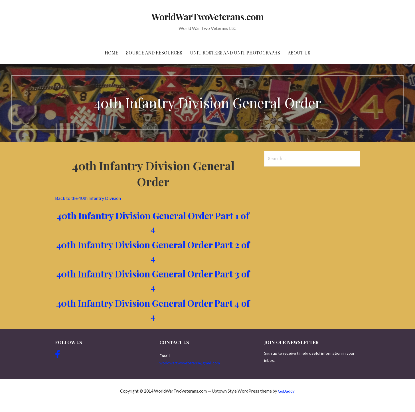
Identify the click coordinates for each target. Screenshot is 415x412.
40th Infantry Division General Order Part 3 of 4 (153, 280)
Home (111, 53)
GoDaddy (286, 391)
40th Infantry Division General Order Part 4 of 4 (153, 309)
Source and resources (154, 53)
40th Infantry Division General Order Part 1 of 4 (153, 221)
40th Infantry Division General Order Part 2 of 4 (153, 250)
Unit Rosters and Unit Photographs (235, 53)
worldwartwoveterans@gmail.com (189, 362)
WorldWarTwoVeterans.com (207, 16)
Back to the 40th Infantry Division (88, 198)
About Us (299, 53)
